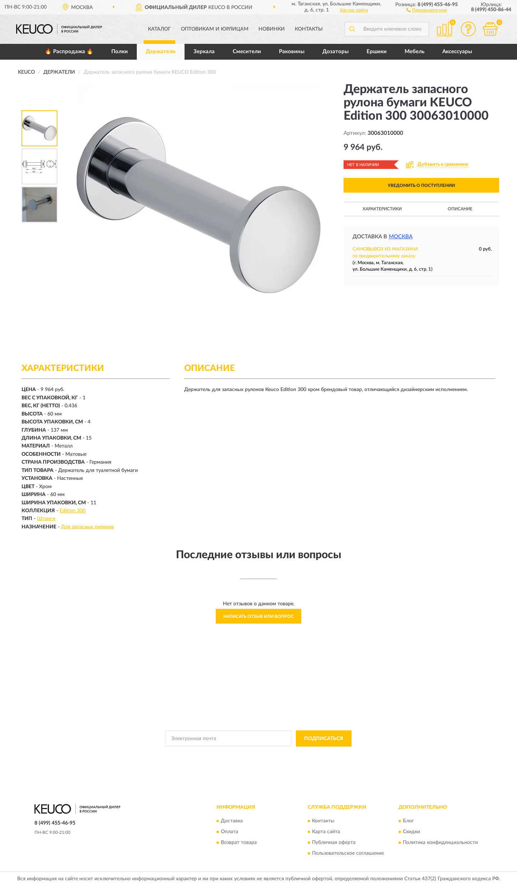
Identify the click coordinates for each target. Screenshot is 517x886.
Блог (408, 821)
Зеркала (204, 51)
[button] (426, 10)
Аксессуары (457, 51)
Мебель (414, 51)
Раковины (291, 51)
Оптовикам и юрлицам (214, 29)
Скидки (411, 832)
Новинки (271, 29)
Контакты (309, 29)
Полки (119, 51)
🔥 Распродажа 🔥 (69, 51)
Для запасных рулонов (87, 526)
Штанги (46, 518)
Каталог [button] (159, 29)
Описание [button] (460, 209)
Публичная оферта (333, 842)
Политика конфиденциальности (440, 842)
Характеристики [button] (382, 209)
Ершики (377, 51)
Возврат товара (239, 842)
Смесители (247, 51)
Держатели (161, 51)
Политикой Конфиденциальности (259, 755)
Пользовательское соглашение (348, 853)
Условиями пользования (322, 755)
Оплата (229, 832)
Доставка (232, 821)
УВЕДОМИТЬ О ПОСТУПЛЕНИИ (421, 185)
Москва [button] (401, 236)
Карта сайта (326, 832)
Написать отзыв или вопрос (258, 616)
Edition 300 (72, 510)
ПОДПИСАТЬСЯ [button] (323, 738)
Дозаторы (335, 51)
